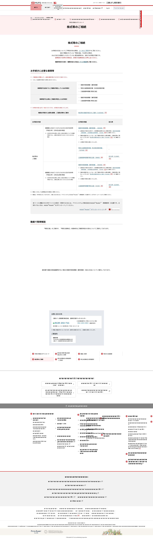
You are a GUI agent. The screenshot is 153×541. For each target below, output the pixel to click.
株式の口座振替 (108, 354)
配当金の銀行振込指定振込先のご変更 (64, 354)
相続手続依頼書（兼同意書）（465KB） (90, 128)
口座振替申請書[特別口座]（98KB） (89, 157)
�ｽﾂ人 (36, 7)
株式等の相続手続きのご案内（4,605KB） (91, 113)
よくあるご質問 (84, 51)
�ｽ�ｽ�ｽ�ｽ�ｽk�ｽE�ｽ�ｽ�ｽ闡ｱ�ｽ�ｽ (83, 19)
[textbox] (119, 8)
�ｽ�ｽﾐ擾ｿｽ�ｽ (87, 8)
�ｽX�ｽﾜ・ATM (61, 19)
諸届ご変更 (84, 354)
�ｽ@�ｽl (47, 7)
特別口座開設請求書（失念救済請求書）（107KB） (90, 149)
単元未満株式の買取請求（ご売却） (64, 359)
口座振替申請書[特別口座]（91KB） (89, 186)
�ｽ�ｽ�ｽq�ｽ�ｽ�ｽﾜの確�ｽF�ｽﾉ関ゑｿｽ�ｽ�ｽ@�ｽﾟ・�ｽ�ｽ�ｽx (58, 384)
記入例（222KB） (114, 185)
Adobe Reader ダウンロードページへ (92, 209)
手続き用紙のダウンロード (42, 354)
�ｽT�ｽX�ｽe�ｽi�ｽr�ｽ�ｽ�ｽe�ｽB (72, 8)
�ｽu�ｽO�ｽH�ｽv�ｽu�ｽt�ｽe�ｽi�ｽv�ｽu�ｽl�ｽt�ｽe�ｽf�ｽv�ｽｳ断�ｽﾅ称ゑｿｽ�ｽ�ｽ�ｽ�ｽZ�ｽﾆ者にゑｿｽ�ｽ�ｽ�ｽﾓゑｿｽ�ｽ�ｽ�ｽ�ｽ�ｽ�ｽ (58, 393)
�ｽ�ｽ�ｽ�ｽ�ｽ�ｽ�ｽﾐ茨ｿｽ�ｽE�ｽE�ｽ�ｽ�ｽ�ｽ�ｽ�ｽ (58, 7)
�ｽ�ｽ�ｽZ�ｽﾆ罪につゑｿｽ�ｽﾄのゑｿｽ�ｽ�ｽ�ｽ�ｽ (94, 384)
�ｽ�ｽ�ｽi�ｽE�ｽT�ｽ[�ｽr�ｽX (41, 19)
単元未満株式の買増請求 (87, 359)
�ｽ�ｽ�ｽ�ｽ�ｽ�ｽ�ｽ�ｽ (108, 19)
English (108, 8)
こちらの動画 (83, 62)
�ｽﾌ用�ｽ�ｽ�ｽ (97, 8)
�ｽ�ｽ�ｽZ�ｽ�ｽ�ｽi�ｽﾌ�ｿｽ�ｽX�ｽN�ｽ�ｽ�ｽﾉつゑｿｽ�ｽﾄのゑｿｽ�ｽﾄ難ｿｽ (95, 391)
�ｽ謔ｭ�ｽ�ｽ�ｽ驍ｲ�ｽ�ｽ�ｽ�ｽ (129, 19)
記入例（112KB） (114, 156)
